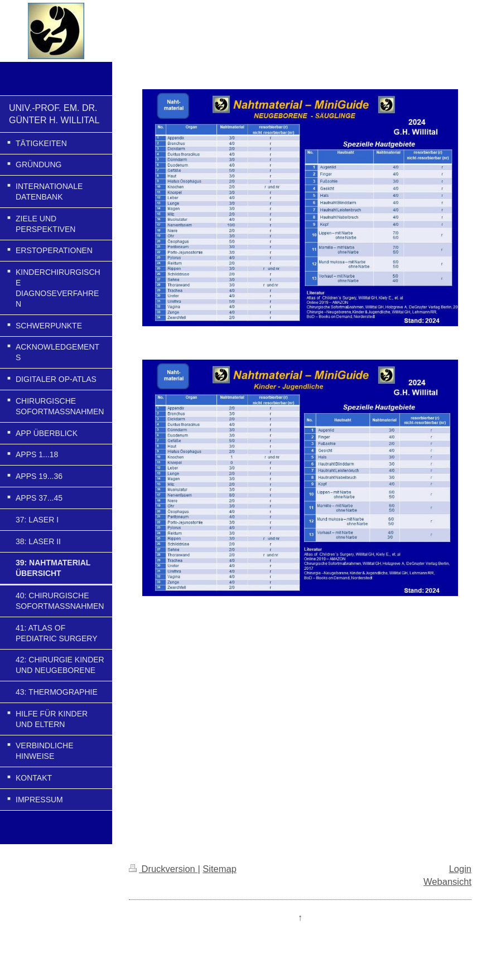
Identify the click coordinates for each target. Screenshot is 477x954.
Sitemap (220, 869)
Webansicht (447, 881)
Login (460, 869)
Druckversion (163, 869)
